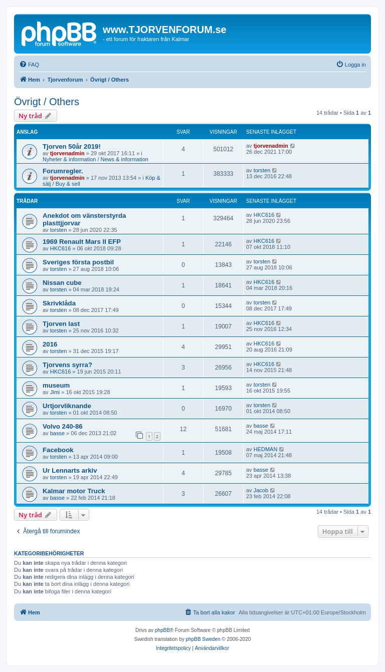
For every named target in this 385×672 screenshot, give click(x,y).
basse (57, 433)
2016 (50, 344)
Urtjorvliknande (67, 406)
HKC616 (264, 215)
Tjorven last (61, 323)
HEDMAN (266, 449)
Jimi (55, 392)
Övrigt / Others (46, 101)
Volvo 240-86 (63, 426)
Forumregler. (63, 171)
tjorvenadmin (67, 153)
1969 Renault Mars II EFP (82, 241)
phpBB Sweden (203, 639)
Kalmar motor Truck (74, 491)
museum (56, 385)
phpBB (162, 630)
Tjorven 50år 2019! (72, 146)
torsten (262, 170)
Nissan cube (62, 282)
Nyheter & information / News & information (95, 159)
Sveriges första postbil (78, 262)
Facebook (58, 450)
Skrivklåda (59, 303)
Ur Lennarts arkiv (70, 470)
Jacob (261, 490)
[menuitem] (29, 65)
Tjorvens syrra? (67, 365)
